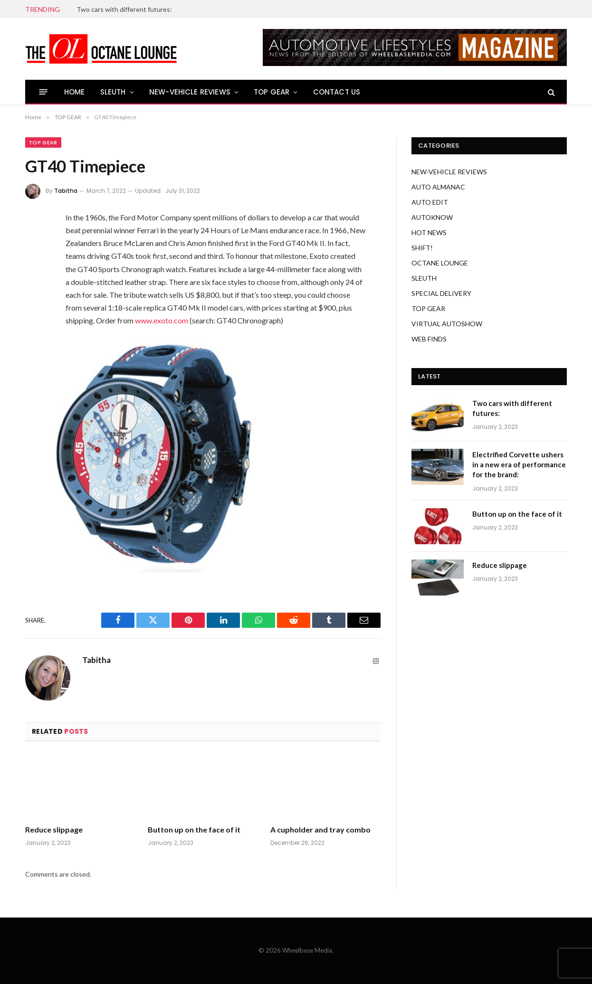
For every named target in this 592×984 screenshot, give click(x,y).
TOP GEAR (271, 92)
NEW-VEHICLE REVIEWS (189, 92)
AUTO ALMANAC (438, 187)
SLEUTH (113, 92)
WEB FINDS (429, 339)
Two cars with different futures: (124, 9)
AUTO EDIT (429, 202)
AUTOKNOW (432, 217)
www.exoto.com (161, 320)
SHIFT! (422, 248)
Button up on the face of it (194, 829)
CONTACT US (337, 92)
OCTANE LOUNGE (439, 263)
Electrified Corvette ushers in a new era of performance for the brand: (519, 464)
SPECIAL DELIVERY (441, 293)
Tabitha (65, 191)
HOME (74, 92)
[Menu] (43, 92)
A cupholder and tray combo (320, 829)
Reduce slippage (54, 829)
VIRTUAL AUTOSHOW (446, 324)
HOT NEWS (429, 232)
